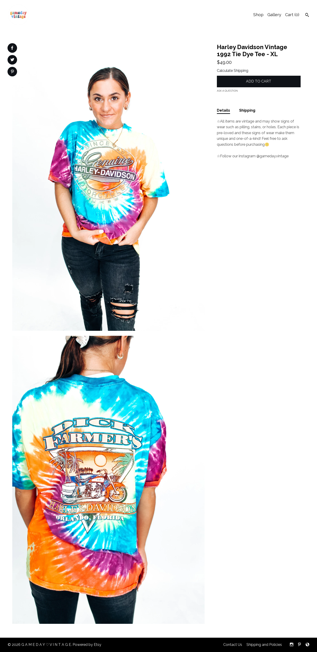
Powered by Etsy (87, 644)
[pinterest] (299, 644)
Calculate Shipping (232, 70)
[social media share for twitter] (12, 60)
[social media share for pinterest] (12, 72)
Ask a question (227, 90)
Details (223, 110)
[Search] (307, 15)
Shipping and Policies (264, 644)
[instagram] (291, 644)
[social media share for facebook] (12, 47)
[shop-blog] (307, 644)
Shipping (247, 110)
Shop (258, 14)
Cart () (292, 14)
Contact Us (232, 644)
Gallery (274, 14)
